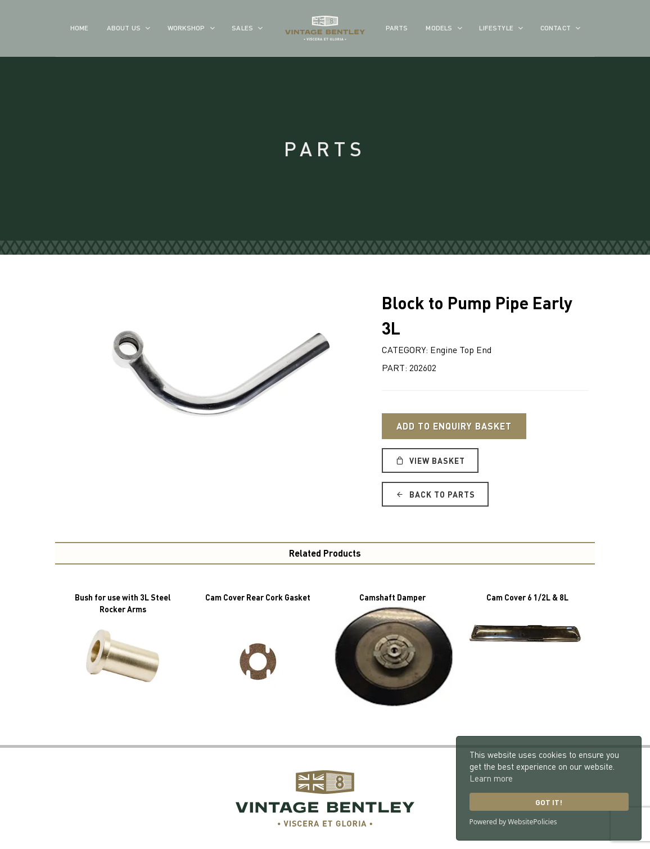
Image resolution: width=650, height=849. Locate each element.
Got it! (548, 802)
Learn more (491, 778)
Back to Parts (435, 494)
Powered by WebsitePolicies (513, 822)
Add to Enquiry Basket (454, 426)
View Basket (430, 460)
